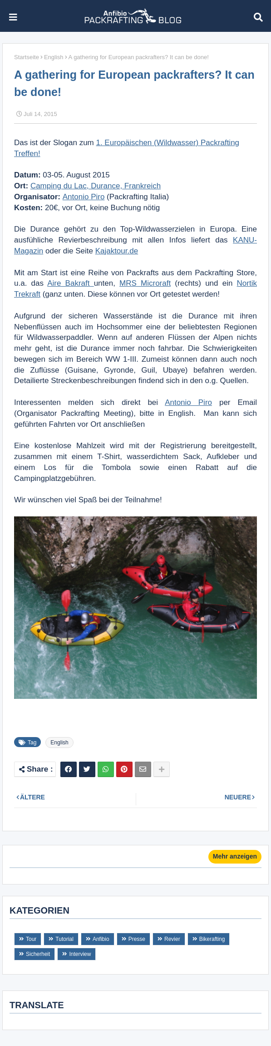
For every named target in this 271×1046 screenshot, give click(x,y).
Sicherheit (38, 954)
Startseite (26, 57)
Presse (136, 939)
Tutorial (64, 939)
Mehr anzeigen (235, 856)
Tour (31, 939)
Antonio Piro (84, 196)
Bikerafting (212, 939)
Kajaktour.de (116, 251)
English (54, 57)
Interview (80, 954)
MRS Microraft (145, 283)
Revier (172, 939)
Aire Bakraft (70, 283)
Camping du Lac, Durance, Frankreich (95, 186)
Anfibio (101, 939)
